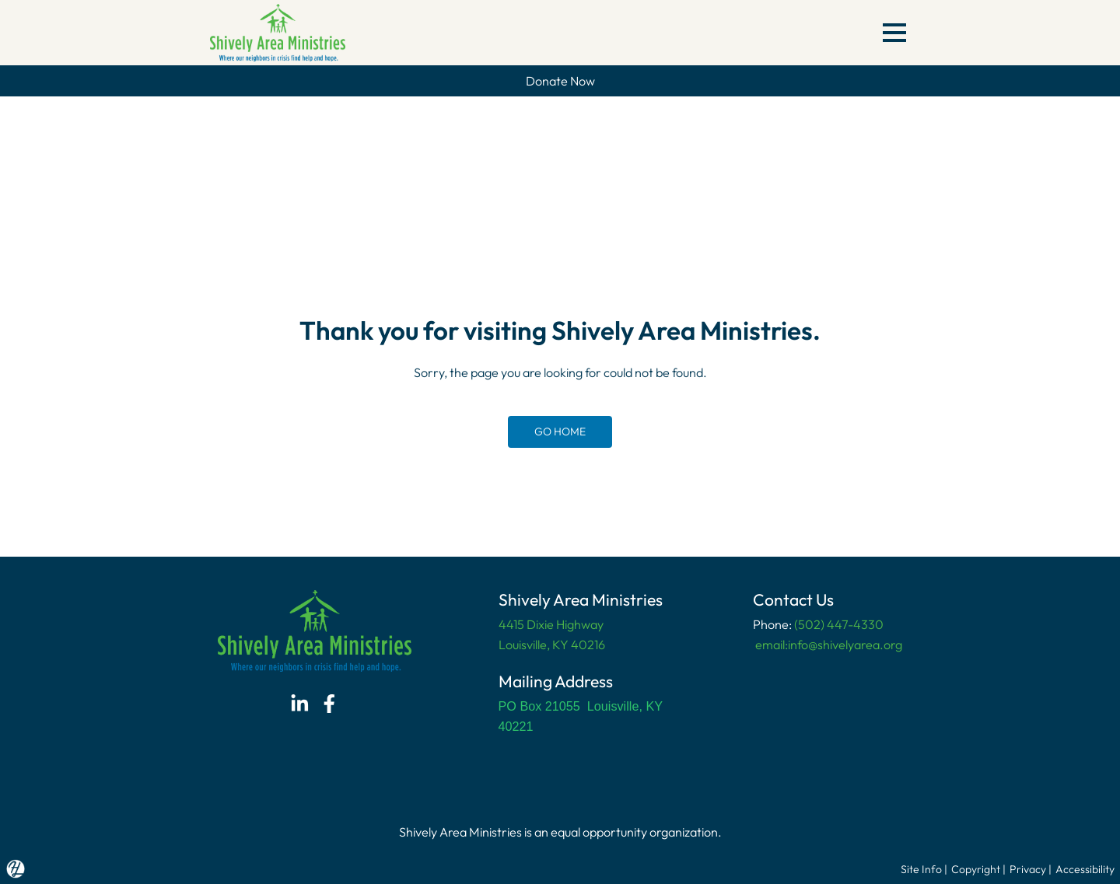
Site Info (921, 869)
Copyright (975, 869)
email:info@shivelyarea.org (827, 644)
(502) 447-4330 (839, 624)
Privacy (1028, 869)
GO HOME (560, 432)
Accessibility (1085, 869)
